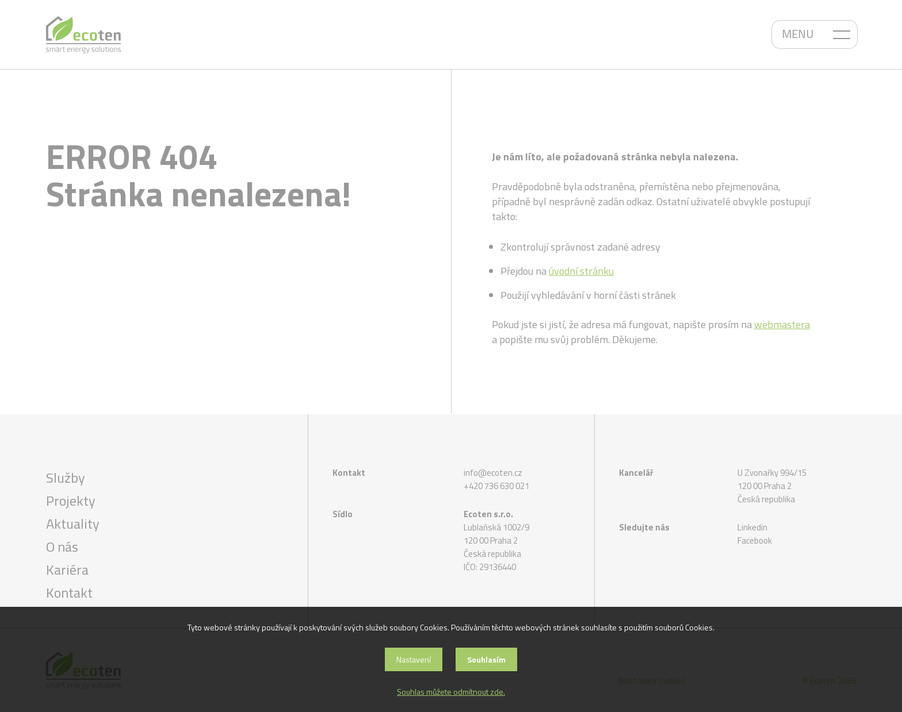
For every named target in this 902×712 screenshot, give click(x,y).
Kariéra (67, 569)
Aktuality (73, 523)
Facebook (754, 540)
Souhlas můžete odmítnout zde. (451, 692)
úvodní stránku (581, 271)
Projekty (70, 500)
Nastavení (413, 659)
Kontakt (69, 592)
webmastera (782, 324)
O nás (62, 546)
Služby (65, 477)
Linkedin (752, 527)
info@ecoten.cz (493, 472)
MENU (797, 34)
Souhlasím (486, 659)
